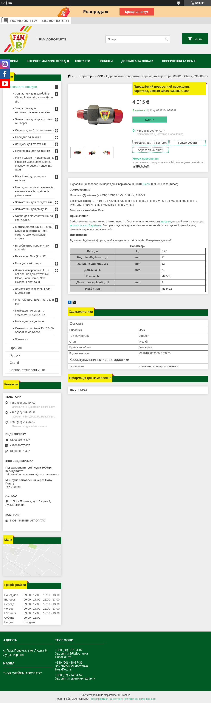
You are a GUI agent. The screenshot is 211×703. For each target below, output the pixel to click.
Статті (14, 362)
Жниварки (21, 339)
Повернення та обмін (179, 61)
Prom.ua (125, 695)
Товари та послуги (23, 86)
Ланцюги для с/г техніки (30, 144)
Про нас (16, 348)
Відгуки (15, 355)
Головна (11, 61)
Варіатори (87, 76)
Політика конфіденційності (140, 698)
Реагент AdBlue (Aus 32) (31, 256)
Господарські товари (28, 263)
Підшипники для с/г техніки (32, 150)
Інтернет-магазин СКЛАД (46, 61)
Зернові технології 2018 (27, 370)
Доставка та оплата (137, 61)
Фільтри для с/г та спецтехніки (34, 130)
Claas (146, 184)
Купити (149, 119)
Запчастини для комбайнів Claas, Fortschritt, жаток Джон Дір (34, 97)
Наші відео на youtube (29, 321)
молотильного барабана (85, 225)
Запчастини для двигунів (31, 209)
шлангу (166, 221)
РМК (100, 76)
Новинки (106, 61)
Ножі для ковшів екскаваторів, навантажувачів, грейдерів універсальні (34, 191)
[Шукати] (166, 39)
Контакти (82, 61)
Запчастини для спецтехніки (33, 202)
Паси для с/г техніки (28, 137)
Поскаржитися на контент (106, 698)
